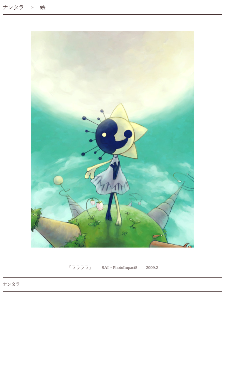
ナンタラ (13, 7)
